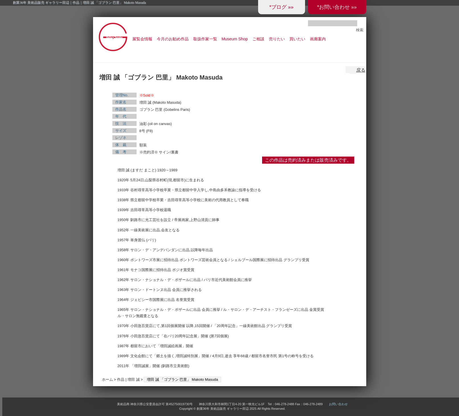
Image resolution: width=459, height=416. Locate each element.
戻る (360, 70)
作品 (120, 379)
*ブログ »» (281, 7)
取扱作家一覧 (205, 39)
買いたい (297, 39)
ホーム (107, 379)
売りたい (277, 39)
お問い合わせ (338, 404)
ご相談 (258, 39)
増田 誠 (133, 379)
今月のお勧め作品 (173, 39)
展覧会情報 (142, 39)
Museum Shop (235, 39)
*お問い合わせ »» (337, 7)
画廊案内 (318, 39)
